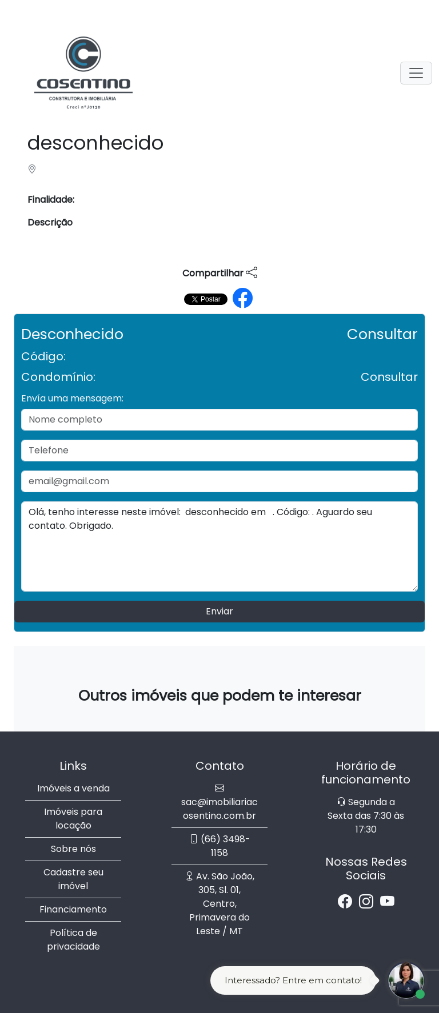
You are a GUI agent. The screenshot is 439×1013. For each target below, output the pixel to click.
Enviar (219, 611)
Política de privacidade (73, 939)
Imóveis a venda (73, 788)
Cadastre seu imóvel (73, 879)
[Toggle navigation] (416, 73)
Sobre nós (73, 848)
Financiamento (73, 909)
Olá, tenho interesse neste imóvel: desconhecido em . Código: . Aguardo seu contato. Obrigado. (219, 546)
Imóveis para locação (73, 818)
